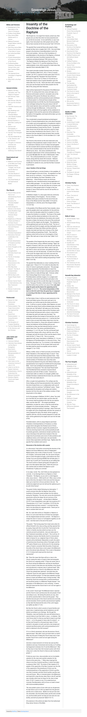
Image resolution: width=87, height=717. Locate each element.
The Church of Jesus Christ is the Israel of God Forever (73, 93)
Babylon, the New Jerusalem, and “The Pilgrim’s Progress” (14, 92)
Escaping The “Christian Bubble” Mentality (13, 203)
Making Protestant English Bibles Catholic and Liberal (15, 43)
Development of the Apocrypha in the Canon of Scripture (14, 29)
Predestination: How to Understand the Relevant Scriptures (15, 373)
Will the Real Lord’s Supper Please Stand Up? (14, 277)
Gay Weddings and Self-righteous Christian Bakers (13, 112)
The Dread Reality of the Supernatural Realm (14, 181)
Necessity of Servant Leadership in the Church (14, 237)
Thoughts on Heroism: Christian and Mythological (14, 144)
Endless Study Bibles (14, 33)
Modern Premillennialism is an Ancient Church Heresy (73, 73)
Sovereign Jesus (43, 10)
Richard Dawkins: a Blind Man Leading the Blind (14, 122)
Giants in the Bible (72, 140)
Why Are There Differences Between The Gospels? (73, 406)
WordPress (14, 711)
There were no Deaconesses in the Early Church (14, 263)
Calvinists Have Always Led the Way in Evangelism (15, 345)
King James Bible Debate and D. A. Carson (13, 37)
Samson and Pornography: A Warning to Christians (14, 128)
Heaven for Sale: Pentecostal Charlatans (13, 302)
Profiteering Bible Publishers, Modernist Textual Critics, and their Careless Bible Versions (14, 67)
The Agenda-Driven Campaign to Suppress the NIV (14, 75)
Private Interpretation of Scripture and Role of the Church (14, 59)
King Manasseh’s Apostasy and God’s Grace (73, 128)
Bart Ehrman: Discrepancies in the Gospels (73, 390)
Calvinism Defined (13, 341)
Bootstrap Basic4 (25, 711)
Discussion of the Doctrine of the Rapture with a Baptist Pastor (74, 47)
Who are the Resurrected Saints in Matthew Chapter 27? (73, 103)
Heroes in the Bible (72, 142)
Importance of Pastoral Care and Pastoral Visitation (15, 227)
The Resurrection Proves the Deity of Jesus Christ (72, 259)
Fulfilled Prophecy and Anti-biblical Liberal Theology (73, 57)
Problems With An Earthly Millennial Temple (72, 79)
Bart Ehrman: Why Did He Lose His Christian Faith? (14, 102)
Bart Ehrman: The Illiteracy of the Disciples (72, 118)
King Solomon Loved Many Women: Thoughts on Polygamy (73, 150)
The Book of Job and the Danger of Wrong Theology (73, 174)
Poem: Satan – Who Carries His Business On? (73, 191)
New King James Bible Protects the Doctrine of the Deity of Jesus (14, 49)
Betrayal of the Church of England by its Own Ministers (73, 296)
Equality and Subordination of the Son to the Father (73, 245)
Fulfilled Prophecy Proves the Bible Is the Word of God (73, 63)
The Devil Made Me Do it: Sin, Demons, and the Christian (14, 138)
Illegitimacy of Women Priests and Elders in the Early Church (14, 221)
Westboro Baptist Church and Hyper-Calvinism (13, 379)
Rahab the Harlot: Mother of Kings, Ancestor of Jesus (72, 164)
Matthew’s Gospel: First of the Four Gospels (72, 400)
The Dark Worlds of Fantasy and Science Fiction (14, 175)
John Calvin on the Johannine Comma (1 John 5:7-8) (14, 363)
